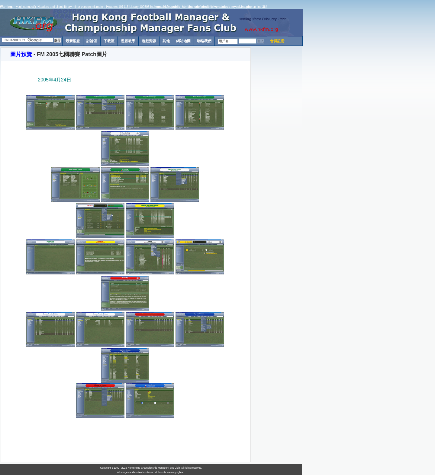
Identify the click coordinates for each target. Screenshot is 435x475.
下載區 (109, 41)
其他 (166, 41)
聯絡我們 (204, 41)
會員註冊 (277, 41)
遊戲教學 (128, 41)
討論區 (91, 41)
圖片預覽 (21, 54)
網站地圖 (183, 41)
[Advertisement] (276, 137)
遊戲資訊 (149, 41)
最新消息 (73, 41)
